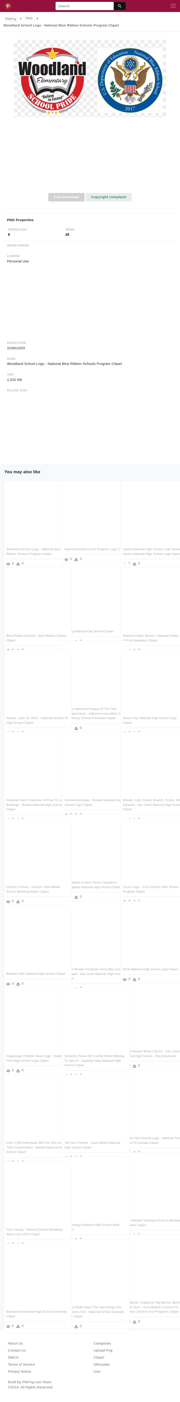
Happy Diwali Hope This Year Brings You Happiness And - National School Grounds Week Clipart (89, 1301)
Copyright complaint (108, 197)
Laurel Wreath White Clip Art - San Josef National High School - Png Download (147, 1045)
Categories (102, 1343)
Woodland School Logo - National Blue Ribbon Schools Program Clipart (29, 543)
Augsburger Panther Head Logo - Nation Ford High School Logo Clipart (29, 1050)
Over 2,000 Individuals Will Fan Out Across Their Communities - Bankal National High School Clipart (31, 1137)
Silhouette (102, 1364)
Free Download (66, 197)
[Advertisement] (90, 158)
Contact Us (17, 1350)
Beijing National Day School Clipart (88, 621)
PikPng (11, 19)
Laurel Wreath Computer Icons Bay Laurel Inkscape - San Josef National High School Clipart (89, 963)
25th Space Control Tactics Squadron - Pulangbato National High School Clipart (86, 877)
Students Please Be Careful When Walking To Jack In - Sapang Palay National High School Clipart (88, 1050)
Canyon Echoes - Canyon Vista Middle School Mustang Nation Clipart (28, 881)
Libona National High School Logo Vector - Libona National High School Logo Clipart (147, 543)
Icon (97, 1371)
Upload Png (103, 1350)
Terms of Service (21, 1364)
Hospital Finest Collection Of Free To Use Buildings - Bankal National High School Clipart (32, 794)
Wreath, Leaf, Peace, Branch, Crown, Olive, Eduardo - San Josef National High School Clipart (147, 794)
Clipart (99, 1357)
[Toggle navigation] (173, 6)
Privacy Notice (19, 1371)
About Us (15, 1343)
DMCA (13, 1357)
